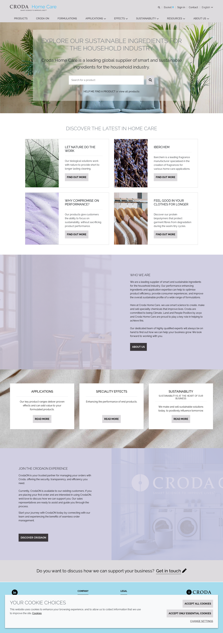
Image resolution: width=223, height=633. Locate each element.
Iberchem (161, 147)
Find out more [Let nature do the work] (76, 177)
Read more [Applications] (42, 419)
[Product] (106, 80)
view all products (129, 91)
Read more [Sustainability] (181, 419)
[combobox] (106, 80)
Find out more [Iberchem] (165, 177)
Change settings (201, 621)
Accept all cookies (198, 603)
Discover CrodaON (33, 537)
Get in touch (168, 571)
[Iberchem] (131, 163)
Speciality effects (111, 392)
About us (138, 347)
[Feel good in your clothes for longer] (131, 219)
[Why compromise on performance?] (42, 219)
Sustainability (181, 392)
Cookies (37, 613)
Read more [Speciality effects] (111, 419)
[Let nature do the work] (42, 163)
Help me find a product (99, 91)
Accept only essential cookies (190, 613)
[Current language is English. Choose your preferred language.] (207, 7)
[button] (21, 18)
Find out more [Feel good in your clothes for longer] (165, 234)
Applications (42, 392)
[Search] (150, 80)
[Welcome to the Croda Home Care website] (33, 7)
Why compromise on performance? (82, 203)
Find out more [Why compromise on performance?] (76, 234)
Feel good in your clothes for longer (171, 203)
